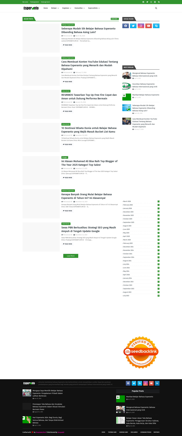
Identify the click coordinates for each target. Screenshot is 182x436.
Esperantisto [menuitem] (93, 8)
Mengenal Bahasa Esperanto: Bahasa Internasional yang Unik (144, 74)
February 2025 (141, 243)
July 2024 (141, 264)
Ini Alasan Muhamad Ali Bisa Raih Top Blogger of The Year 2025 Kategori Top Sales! (89, 163)
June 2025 (141, 229)
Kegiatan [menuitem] (65, 8)
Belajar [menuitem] (54, 8)
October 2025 (141, 219)
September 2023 (141, 289)
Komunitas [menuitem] (79, 8)
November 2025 (141, 215)
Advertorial (66, 91)
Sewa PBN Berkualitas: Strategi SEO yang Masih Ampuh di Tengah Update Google (88, 229)
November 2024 (141, 250)
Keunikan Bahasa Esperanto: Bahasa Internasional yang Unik (144, 85)
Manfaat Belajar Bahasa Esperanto (145, 95)
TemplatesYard (41, 432)
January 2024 (141, 278)
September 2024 (141, 257)
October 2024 (141, 254)
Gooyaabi (61, 432)
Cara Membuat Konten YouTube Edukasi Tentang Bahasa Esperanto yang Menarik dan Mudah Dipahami (89, 65)
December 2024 (141, 247)
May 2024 (141, 271)
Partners (156, 432)
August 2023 (141, 292)
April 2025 (141, 236)
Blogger (64, 157)
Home (103, 432)
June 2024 (141, 268)
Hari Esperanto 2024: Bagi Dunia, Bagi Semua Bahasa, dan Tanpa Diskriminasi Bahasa (48, 420)
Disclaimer (134, 432)
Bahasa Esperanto (68, 58)
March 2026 (141, 201)
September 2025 (141, 222)
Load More (71, 256)
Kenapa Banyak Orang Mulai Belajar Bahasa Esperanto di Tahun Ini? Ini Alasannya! (86, 196)
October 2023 (141, 285)
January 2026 (141, 208)
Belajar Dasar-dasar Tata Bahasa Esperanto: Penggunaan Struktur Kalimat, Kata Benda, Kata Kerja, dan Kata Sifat (142, 420)
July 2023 (141, 295)
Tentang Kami (34, 2)
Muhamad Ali (67, 36)
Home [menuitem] (46, 8)
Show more (114, 18)
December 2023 (141, 282)
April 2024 (141, 275)
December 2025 (141, 212)
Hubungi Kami (45, 2)
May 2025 (141, 233)
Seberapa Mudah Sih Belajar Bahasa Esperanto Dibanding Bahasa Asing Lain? (88, 30)
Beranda (25, 2)
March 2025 (141, 240)
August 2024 (141, 261)
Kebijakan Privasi (145, 432)
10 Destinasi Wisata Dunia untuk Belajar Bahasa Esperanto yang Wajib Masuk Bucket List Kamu (89, 129)
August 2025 (141, 226)
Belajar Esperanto (68, 25)
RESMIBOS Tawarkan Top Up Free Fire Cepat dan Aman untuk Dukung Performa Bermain (89, 96)
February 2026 (141, 205)
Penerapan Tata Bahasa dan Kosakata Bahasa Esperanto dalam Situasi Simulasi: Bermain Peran (49, 406)
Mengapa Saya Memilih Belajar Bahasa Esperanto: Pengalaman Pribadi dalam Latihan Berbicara (48, 393)
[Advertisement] (140, 46)
